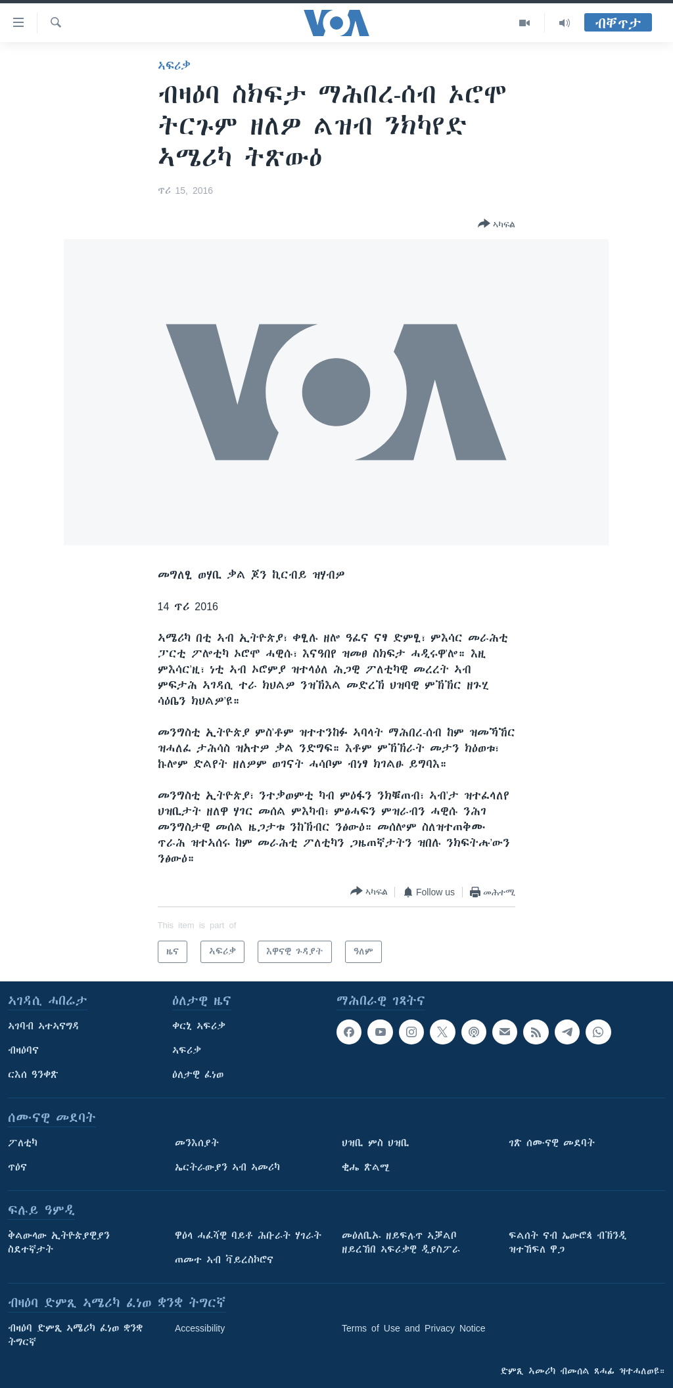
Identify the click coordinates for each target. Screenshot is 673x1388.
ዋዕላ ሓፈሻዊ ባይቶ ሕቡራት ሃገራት (248, 1236)
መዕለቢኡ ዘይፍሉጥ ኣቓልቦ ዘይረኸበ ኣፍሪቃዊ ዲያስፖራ (401, 1242)
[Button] (496, 225)
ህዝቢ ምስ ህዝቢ (375, 1143)
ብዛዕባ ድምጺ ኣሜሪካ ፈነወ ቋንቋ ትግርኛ (75, 1335)
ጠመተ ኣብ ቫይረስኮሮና (224, 1260)
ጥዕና (17, 1167)
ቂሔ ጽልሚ (366, 1167)
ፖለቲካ (22, 1143)
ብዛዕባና (23, 1050)
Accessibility (200, 1328)
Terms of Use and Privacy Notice (414, 1328)
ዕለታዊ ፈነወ (197, 1075)
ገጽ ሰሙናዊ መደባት (552, 1143)
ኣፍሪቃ (174, 65)
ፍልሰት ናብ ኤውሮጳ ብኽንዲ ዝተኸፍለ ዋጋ (567, 1242)
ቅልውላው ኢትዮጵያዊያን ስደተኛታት (59, 1242)
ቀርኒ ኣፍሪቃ (198, 1026)
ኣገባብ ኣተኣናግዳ (44, 1026)
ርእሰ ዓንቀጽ (33, 1075)
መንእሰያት (197, 1143)
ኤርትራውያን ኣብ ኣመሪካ (227, 1167)
